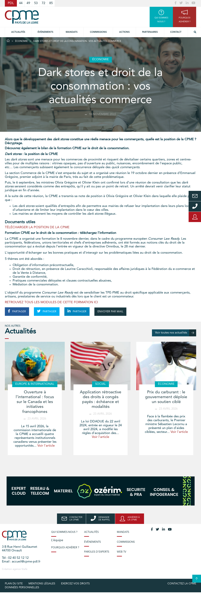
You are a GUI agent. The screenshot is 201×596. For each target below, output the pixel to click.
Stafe (24, 569)
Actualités (18, 32)
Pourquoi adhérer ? (65, 547)
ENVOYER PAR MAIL (110, 311)
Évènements (45, 32)
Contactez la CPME (181, 583)
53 (36, 3)
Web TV (121, 552)
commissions (98, 32)
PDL (11, 3)
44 (20, 3)
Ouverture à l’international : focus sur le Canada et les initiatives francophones (35, 402)
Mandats (72, 32)
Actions (124, 32)
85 (51, 3)
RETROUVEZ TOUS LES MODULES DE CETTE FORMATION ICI (51, 302)
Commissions (126, 542)
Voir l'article (46, 445)
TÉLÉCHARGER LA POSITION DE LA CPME (37, 227)
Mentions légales (41, 583)
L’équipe (57, 540)
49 (28, 3)
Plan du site (14, 583)
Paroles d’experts (96, 552)
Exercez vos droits (75, 583)
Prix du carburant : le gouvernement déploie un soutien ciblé (166, 397)
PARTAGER (17, 311)
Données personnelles (22, 587)
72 (43, 3)
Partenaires (150, 32)
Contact (175, 32)
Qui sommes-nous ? (64, 532)
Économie (21, 41)
